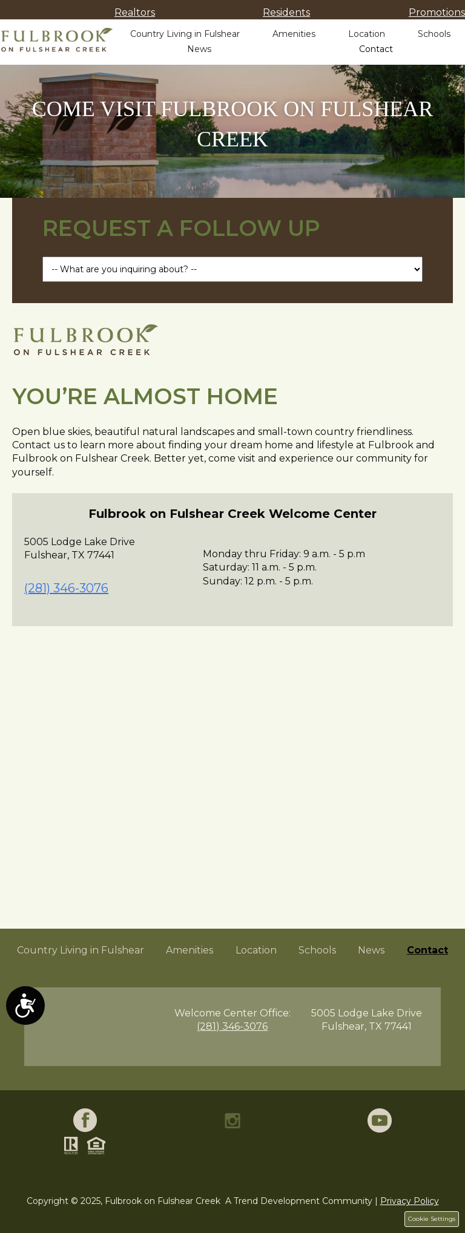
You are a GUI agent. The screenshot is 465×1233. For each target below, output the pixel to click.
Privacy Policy (409, 1200)
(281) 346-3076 (66, 588)
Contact (376, 49)
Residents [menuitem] (286, 12)
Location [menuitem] (256, 950)
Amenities (293, 33)
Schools (434, 33)
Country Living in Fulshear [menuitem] (80, 950)
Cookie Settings (431, 1219)
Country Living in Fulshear (185, 33)
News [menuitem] (371, 950)
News (199, 49)
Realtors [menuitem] (134, 12)
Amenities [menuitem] (189, 950)
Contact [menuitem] (427, 950)
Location (366, 33)
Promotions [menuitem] (437, 12)
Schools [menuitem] (317, 950)
